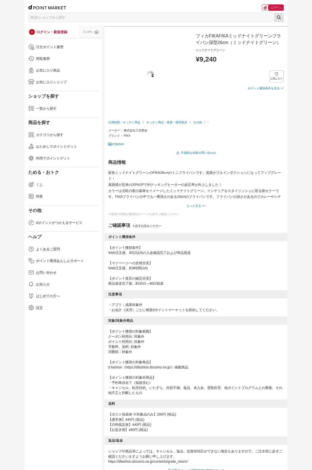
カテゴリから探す (45, 135)
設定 (35, 308)
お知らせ (39, 284)
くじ (35, 185)
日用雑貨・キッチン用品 (124, 122)
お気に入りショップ (47, 82)
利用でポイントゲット (49, 158)
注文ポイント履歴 (45, 47)
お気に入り (276, 78)
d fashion (118, 144)
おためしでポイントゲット (52, 146)
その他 (197, 122)
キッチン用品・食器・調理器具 (166, 122)
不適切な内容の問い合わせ (198, 153)
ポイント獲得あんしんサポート (56, 261)
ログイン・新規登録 (52, 32)
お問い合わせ (42, 272)
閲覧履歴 (39, 59)
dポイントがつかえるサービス (55, 223)
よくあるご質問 (44, 249)
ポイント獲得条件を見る (264, 88)
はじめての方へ (44, 296)
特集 (35, 196)
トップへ (88, 32)
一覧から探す (42, 108)
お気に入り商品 (44, 70)
